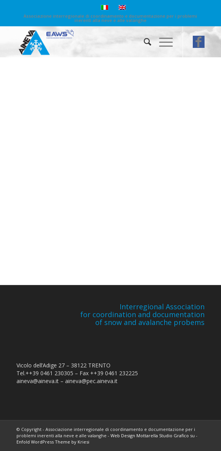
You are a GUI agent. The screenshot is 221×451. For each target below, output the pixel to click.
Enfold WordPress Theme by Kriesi (52, 442)
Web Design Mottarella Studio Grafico (149, 435)
